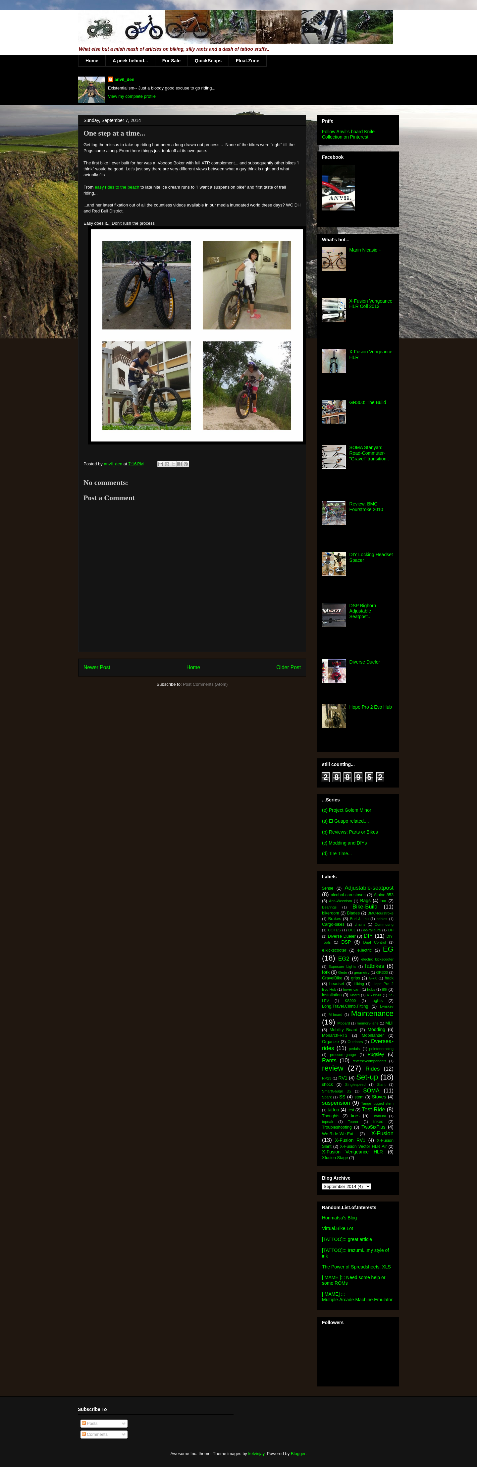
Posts (90, 1423)
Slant (381, 1084)
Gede (342, 972)
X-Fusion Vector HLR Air (363, 1146)
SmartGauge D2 (336, 1091)
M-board (336, 1015)
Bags (365, 900)
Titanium (379, 1116)
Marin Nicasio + (365, 250)
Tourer (353, 1122)
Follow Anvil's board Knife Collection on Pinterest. (348, 134)
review (333, 1068)
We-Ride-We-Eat (337, 1134)
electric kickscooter (377, 959)
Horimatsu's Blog (339, 1217)
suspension (336, 1103)
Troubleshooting (337, 1127)
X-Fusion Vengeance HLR (352, 1151)
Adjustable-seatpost (369, 888)
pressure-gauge (343, 1055)
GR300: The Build (367, 402)
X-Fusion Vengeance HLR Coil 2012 (371, 303)
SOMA (371, 1090)
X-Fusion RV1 (350, 1140)
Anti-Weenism (340, 901)
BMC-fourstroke (381, 913)
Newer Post (96, 667)
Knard (355, 995)
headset (336, 983)
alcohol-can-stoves (348, 895)
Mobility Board (343, 1029)
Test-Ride (373, 1109)
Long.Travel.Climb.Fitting (345, 1006)
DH (391, 930)
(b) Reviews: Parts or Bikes (350, 832)
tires (355, 1115)
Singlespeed (355, 1084)
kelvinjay (256, 1453)
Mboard (344, 1023)
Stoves (379, 1096)
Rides (372, 1069)
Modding (376, 1029)
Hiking (359, 984)
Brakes (334, 918)
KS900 (350, 1001)
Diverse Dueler (364, 662)
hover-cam (351, 989)
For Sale (171, 60)
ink (384, 989)
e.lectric (364, 950)
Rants (329, 1060)
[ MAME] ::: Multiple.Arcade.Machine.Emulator (357, 1296)
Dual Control (374, 942)
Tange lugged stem (377, 1103)
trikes (378, 1121)
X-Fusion (382, 1133)
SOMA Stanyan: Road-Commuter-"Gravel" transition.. (369, 453)
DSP (346, 942)
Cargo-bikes (333, 924)
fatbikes (374, 966)
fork (326, 972)
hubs (371, 989)
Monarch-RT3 (334, 1035)
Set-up (367, 1077)
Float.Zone (247, 60)
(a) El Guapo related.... (345, 821)
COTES (334, 930)
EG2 (343, 959)
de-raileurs (372, 930)
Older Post (288, 667)
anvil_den (124, 79)
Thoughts (331, 1116)
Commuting (384, 924)
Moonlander (373, 1035)
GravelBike (332, 978)
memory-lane (367, 1023)
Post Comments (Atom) (205, 684)
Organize (330, 1041)
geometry (362, 972)
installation (332, 995)
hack (389, 978)
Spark (327, 1097)
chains (359, 924)
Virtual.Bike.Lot (337, 1228)
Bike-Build (365, 907)
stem (358, 1097)
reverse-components (370, 1061)
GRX (373, 978)
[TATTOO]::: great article (347, 1239)
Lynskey (387, 1006)
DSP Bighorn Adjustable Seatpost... (362, 611)
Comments (95, 1434)
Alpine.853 (384, 895)
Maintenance (372, 1013)
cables (382, 919)
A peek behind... (130, 60)
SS (342, 1096)
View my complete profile (132, 96)
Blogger (298, 1453)
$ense (327, 888)
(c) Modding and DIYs (344, 843)
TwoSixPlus (373, 1127)
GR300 (382, 972)
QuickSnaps (208, 60)
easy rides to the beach (117, 187)
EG (388, 949)
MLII (390, 1023)
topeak (327, 1122)
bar (384, 901)
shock (327, 1084)
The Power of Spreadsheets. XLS (356, 1266)
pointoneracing (381, 1049)
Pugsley (376, 1054)
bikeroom (330, 913)
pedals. (355, 1049)
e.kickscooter (334, 950)
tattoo (333, 1109)
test (350, 1110)
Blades (353, 913)
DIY (368, 936)
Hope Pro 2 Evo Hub (370, 707)
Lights (377, 1000)
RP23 (326, 1078)
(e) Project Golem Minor (346, 810)
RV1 (343, 1078)
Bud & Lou (359, 919)
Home (91, 60)
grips (355, 978)
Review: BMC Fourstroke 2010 (366, 506)
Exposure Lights (342, 966)
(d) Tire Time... (337, 853)
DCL (351, 930)
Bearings (329, 907)
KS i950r (374, 995)
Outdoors (355, 1042)
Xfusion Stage (335, 1157)
